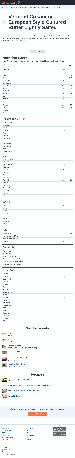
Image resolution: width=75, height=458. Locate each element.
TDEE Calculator (6, 432)
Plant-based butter (14, 345)
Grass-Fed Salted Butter (16, 364)
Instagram (6, 450)
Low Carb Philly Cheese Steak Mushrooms (23, 391)
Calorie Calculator (7, 430)
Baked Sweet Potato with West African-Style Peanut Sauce (29, 385)
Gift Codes (5, 439)
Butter (10, 333)
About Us (30, 430)
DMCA (29, 439)
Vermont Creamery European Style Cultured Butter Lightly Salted (37, 22)
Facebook (6, 447)
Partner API (30, 428)
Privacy (29, 437)
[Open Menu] (71, 2)
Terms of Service (32, 442)
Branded (11, 7)
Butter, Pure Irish (14, 351)
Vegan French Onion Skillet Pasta (20, 380)
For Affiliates (30, 435)
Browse (4, 7)
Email (4, 452)
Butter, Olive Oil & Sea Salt (17, 358)
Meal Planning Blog (7, 437)
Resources (5, 442)
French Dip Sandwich (15, 396)
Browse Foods (6, 428)
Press (29, 432)
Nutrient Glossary (7, 435)
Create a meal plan (37, 414)
